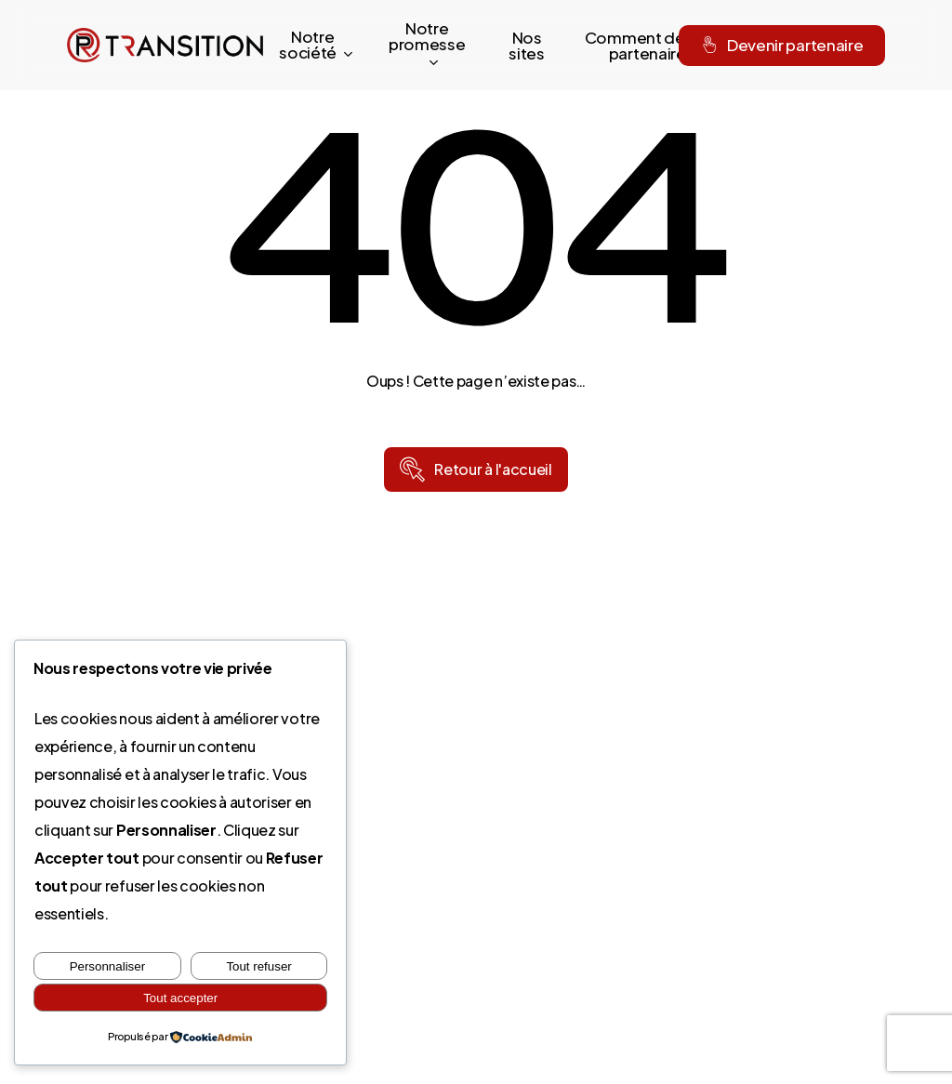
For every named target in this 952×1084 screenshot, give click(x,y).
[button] (492, 469)
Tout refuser (258, 966)
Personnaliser (108, 966)
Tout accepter (180, 998)
